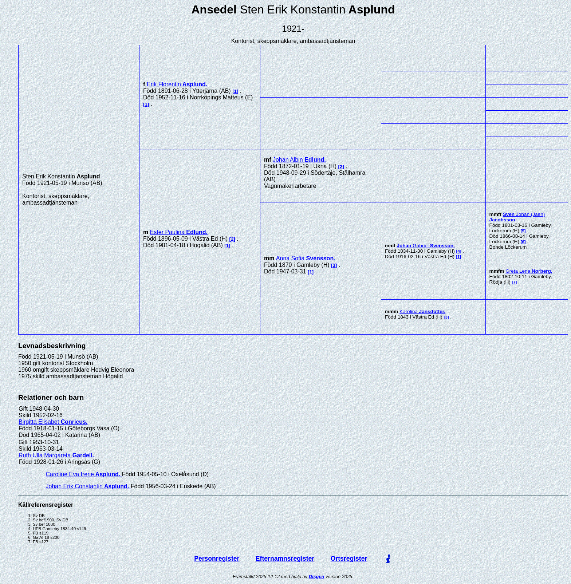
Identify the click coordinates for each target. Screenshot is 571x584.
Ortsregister (349, 558)
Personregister (216, 558)
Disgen (316, 576)
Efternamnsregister (285, 558)
